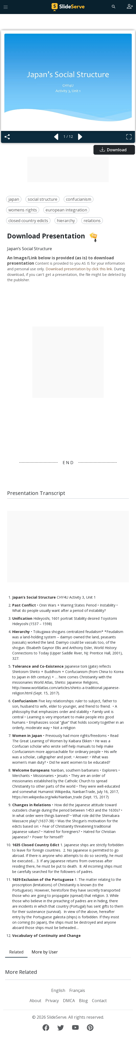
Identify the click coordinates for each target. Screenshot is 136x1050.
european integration (66, 210)
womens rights (22, 210)
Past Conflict (24, 605)
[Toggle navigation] (5, 7)
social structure (42, 199)
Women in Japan (27, 735)
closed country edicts (28, 220)
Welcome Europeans (31, 770)
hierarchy (66, 220)
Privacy (52, 1000)
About (35, 1000)
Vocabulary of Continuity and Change (46, 935)
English (58, 990)
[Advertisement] (68, 169)
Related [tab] (16, 952)
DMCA (69, 1000)
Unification (22, 618)
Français (77, 990)
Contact (99, 1000)
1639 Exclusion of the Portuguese (43, 879)
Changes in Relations (31, 804)
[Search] (113, 6)
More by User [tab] (45, 952)
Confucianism (24, 700)
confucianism (78, 199)
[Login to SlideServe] (130, 7)
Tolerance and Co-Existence (38, 666)
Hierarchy (21, 631)
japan (13, 199)
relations (92, 220)
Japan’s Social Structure (34, 597)
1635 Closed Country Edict (35, 844)
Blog (83, 1000)
